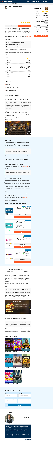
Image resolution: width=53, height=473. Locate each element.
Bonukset (34, 1)
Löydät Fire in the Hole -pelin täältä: (12, 87)
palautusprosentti (20, 271)
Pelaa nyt (22, 217)
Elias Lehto (12, 7)
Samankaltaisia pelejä (10, 92)
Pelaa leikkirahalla (11, 25)
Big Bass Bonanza (23, 351)
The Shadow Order (8, 351)
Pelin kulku (8, 84)
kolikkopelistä (28, 36)
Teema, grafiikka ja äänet (10, 82)
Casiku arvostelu (22, 214)
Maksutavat (45, 1)
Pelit (39, 1)
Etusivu (6, 3)
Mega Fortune (14, 383)
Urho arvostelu (23, 230)
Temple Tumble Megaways (23, 367)
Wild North (14, 367)
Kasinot (28, 1)
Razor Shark (7, 367)
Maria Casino (25, 197)
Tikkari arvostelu (22, 259)
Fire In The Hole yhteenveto (11, 90)
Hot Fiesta (14, 351)
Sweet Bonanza (7, 383)
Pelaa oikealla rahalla (25, 25)
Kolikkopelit (10, 3)
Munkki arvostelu (22, 244)
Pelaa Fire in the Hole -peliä (41, 35)
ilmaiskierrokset (25, 166)
